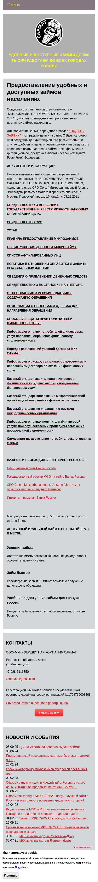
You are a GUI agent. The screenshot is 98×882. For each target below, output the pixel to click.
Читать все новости (82, 847)
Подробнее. (21, 867)
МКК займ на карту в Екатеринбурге (45, 840)
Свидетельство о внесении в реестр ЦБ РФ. (37, 703)
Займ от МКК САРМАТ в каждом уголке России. (53, 818)
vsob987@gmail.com (20, 679)
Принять (10, 875)
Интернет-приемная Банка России (31, 497)
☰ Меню (13, 5)
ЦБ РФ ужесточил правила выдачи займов (49, 747)
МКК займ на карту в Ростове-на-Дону (46, 836)
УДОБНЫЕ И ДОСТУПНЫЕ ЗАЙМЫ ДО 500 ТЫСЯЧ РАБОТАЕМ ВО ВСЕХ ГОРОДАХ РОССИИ (49, 60)
